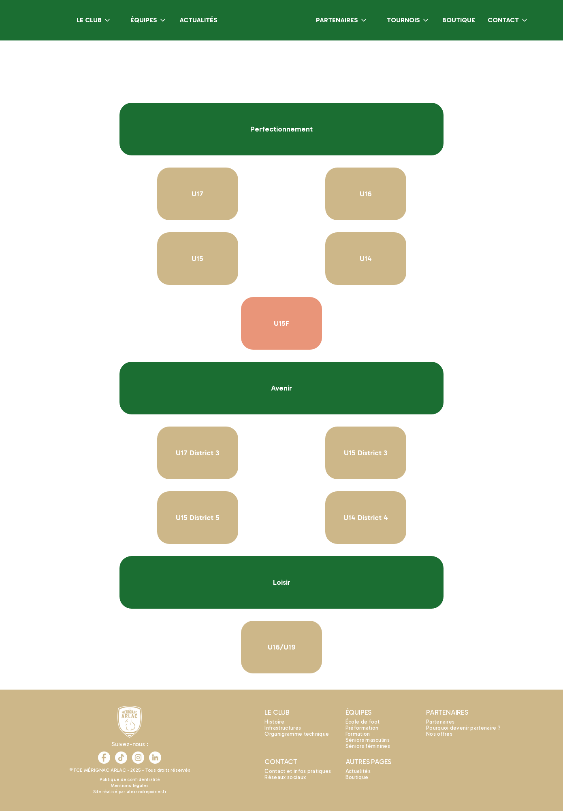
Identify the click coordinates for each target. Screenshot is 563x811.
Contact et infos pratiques (297, 771)
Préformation (362, 728)
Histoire (274, 722)
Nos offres (439, 734)
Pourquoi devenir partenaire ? (463, 728)
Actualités (358, 771)
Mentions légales (130, 785)
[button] (94, 20)
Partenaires (440, 722)
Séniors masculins (367, 740)
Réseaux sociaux (285, 777)
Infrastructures (282, 728)
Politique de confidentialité (130, 779)
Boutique (357, 777)
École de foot (362, 722)
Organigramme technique (296, 734)
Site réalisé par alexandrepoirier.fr (130, 791)
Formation (357, 734)
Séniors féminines (367, 746)
